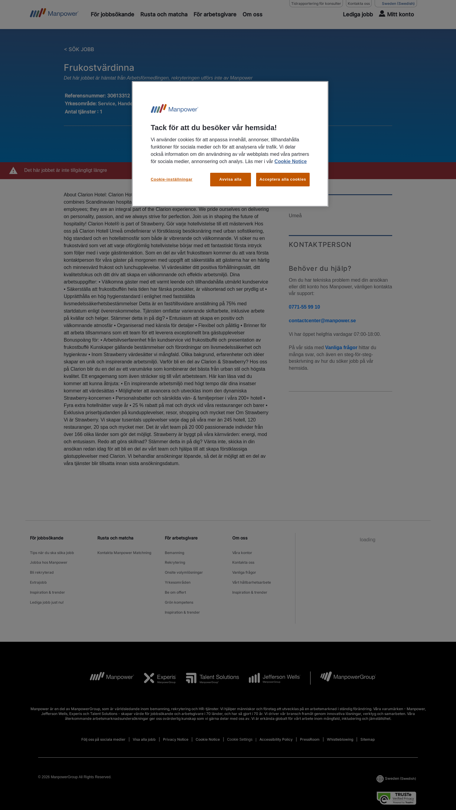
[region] (230, 144)
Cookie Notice (291, 161)
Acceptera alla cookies (282, 179)
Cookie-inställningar (172, 179)
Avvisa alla (230, 179)
